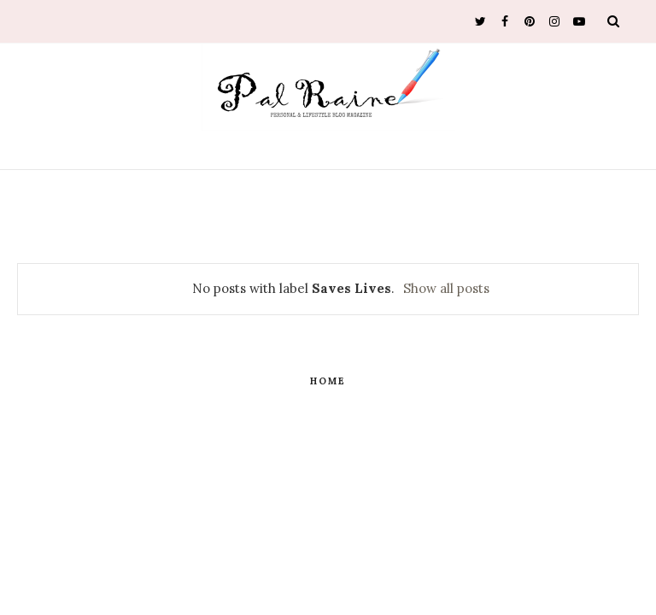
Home (328, 381)
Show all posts (446, 288)
